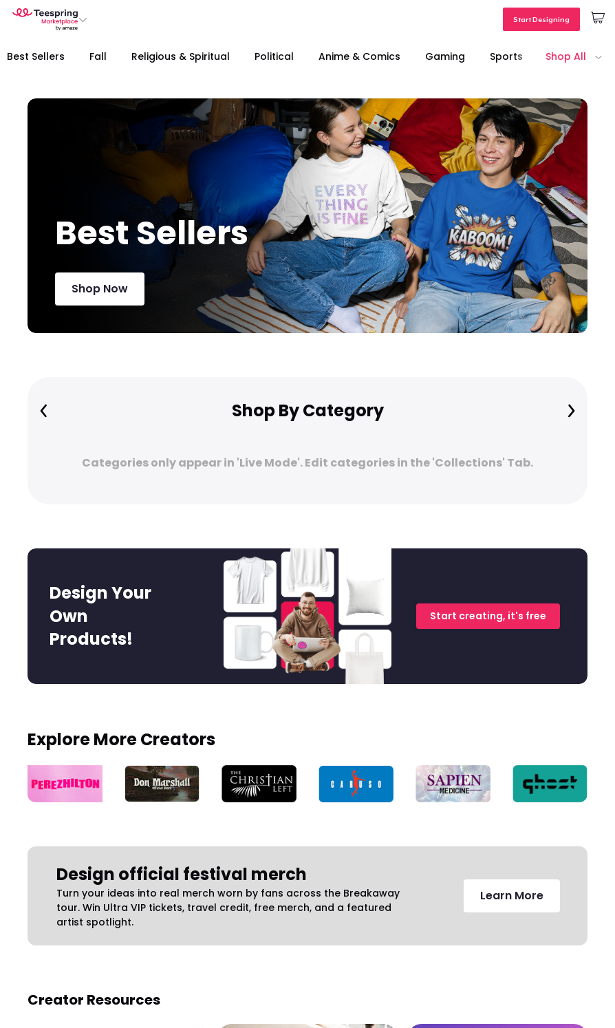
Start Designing (541, 19)
